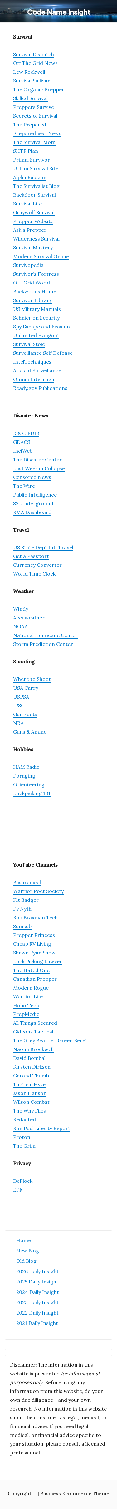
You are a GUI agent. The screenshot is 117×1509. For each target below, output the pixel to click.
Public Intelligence (35, 494)
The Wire (24, 486)
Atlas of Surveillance (37, 370)
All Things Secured (35, 1023)
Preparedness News (37, 133)
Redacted (24, 1119)
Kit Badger (26, 900)
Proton (21, 1137)
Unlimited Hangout (36, 335)
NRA (18, 723)
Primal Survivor (31, 160)
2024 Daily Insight (37, 1292)
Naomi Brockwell (33, 1049)
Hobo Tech (26, 1005)
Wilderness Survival (36, 239)
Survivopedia (28, 265)
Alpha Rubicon (29, 177)
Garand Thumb (31, 1075)
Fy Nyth (22, 909)
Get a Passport (31, 556)
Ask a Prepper (29, 230)
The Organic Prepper (38, 89)
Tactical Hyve (29, 1084)
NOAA (20, 626)
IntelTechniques (32, 362)
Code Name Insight (58, 12)
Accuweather (29, 617)
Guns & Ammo (30, 732)
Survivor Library (32, 300)
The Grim (24, 1146)
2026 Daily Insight (37, 1271)
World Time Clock (34, 574)
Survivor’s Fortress (36, 274)
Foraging (24, 776)
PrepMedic (26, 1014)
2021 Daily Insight (37, 1323)
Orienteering (29, 784)
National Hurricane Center (45, 635)
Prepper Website (33, 221)
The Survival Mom (34, 142)
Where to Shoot (32, 679)
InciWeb (22, 451)
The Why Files (29, 1111)
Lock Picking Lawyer (37, 961)
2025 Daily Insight (37, 1281)
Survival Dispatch (33, 54)
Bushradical (27, 882)
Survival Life (27, 203)
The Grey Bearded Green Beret (50, 1040)
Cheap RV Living (32, 944)
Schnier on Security (36, 318)
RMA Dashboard (32, 512)
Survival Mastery (33, 247)
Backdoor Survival (34, 195)
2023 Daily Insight (37, 1302)
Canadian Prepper (35, 979)
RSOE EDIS (26, 433)
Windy (20, 609)
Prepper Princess (34, 935)
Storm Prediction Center (43, 644)
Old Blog (26, 1261)
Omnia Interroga (33, 379)
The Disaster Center (37, 459)
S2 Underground (33, 503)
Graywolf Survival (34, 212)
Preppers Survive (33, 107)
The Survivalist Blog (36, 186)
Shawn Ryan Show (34, 952)
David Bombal (29, 1058)
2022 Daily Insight (37, 1313)
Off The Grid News (35, 63)
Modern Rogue (31, 988)
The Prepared (29, 124)
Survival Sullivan (32, 80)
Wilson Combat (31, 1102)
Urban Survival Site (35, 168)
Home (23, 1240)
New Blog (27, 1250)
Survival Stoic (29, 344)
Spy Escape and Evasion (41, 326)
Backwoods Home (34, 291)
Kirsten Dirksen (32, 1067)
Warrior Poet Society (38, 891)
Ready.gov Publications (40, 388)
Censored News (32, 477)
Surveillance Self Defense (43, 353)
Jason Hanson (29, 1093)
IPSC (18, 705)
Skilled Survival (30, 98)
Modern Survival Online (41, 256)
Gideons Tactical (33, 1031)
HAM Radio (26, 767)
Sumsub (22, 926)
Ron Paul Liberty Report (41, 1128)
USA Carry (25, 688)
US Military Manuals (37, 309)
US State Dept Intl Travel (43, 547)
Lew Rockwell (29, 72)
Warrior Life (28, 996)
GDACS (21, 442)
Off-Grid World (31, 282)
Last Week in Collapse (39, 468)
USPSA (21, 696)
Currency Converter (37, 565)
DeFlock (22, 1181)
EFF (17, 1190)
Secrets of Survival (35, 116)
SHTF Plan (25, 151)
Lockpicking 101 (32, 793)
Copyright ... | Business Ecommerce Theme (58, 1493)
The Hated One (31, 970)
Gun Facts (25, 714)
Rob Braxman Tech (35, 917)
